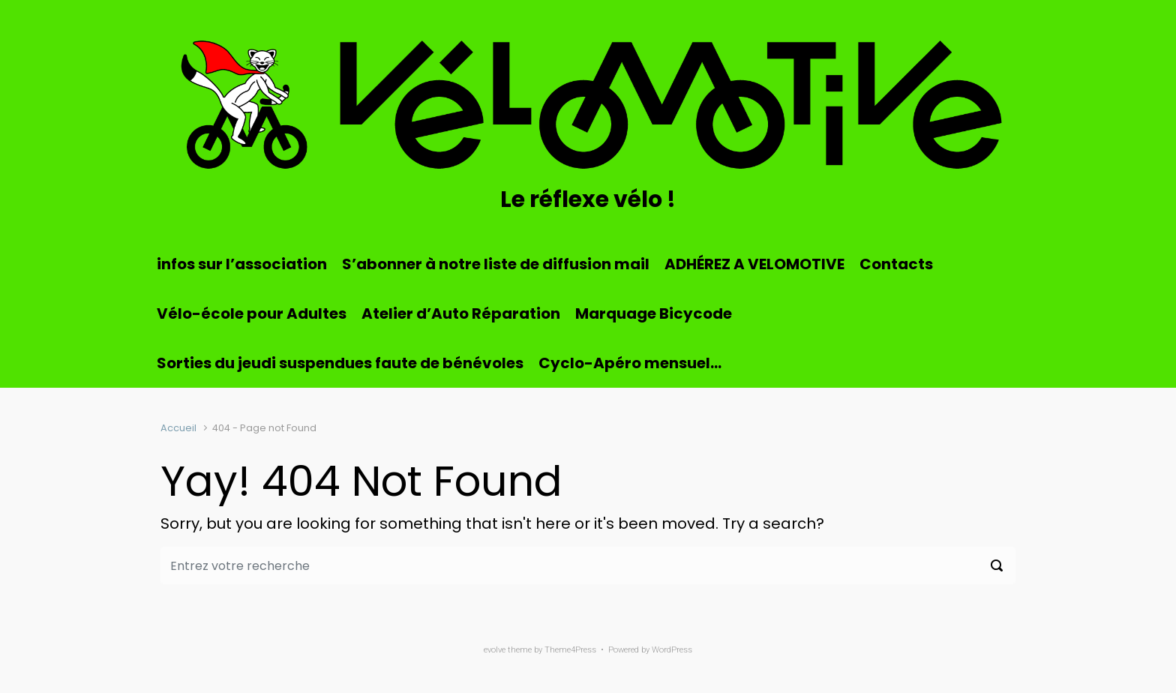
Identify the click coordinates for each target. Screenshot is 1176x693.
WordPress (672, 650)
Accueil (178, 428)
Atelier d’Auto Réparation (461, 313)
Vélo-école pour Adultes (251, 313)
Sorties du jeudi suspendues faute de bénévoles (340, 363)
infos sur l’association (242, 264)
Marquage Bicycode (653, 313)
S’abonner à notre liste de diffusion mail (496, 264)
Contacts (896, 264)
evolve (495, 650)
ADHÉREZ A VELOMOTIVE (754, 264)
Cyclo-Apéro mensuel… (630, 363)
